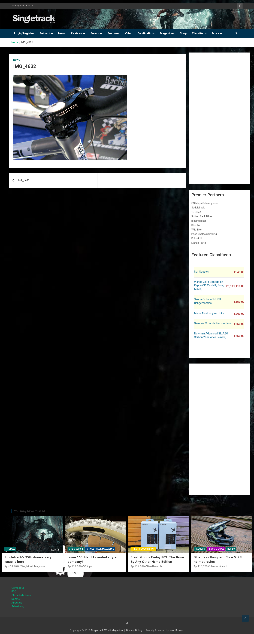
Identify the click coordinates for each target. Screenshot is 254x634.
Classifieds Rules (21, 595)
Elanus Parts (198, 242)
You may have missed (29, 511)
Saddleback (198, 207)
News (62, 33)
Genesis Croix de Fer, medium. (212, 323)
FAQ (13, 591)
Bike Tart (196, 225)
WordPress (176, 630)
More (215, 33)
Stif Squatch (201, 271)
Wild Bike (196, 229)
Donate (15, 599)
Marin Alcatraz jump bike (209, 313)
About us (16, 602)
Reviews (76, 33)
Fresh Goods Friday (143, 549)
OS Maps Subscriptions (204, 203)
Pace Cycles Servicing (204, 234)
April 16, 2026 (201, 566)
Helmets (200, 549)
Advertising (17, 606)
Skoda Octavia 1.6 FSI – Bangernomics (208, 301)
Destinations (146, 33)
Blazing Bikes (199, 220)
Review (231, 549)
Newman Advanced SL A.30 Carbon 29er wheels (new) (211, 335)
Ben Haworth (154, 566)
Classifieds (199, 33)
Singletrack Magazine (33, 566)
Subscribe (46, 33)
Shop (183, 33)
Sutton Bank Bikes (201, 216)
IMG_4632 (23, 180)
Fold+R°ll (196, 238)
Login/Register (24, 33)
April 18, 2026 (12, 566)
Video (128, 33)
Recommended (216, 549)
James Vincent (218, 566)
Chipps (88, 566)
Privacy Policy (134, 630)
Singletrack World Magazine (107, 630)
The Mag (10, 549)
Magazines (167, 33)
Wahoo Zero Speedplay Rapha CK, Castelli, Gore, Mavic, (209, 285)
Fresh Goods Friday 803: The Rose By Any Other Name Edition (157, 559)
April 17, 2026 (138, 566)
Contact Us (18, 587)
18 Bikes (196, 212)
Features (113, 33)
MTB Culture (76, 549)
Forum (94, 33)
